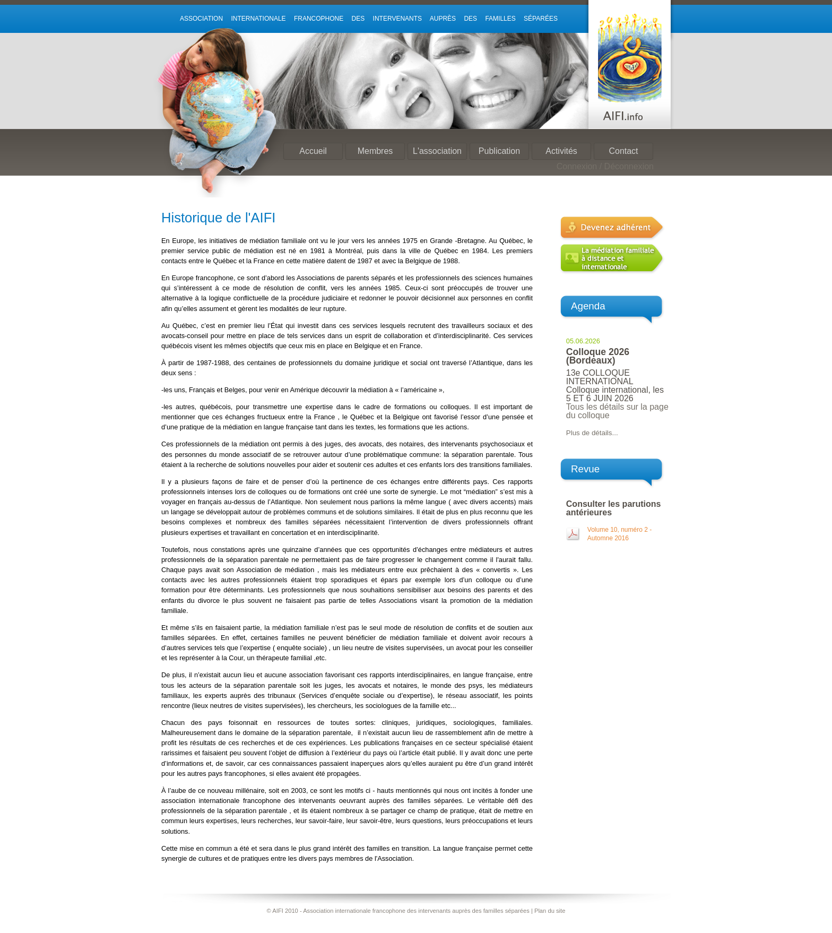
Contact (623, 151)
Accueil (313, 151)
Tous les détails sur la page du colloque (617, 411)
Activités (561, 151)
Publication (499, 151)
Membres (375, 151)
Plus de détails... (592, 433)
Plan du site (549, 911)
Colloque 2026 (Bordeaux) (597, 356)
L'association (437, 151)
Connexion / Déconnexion (605, 166)
